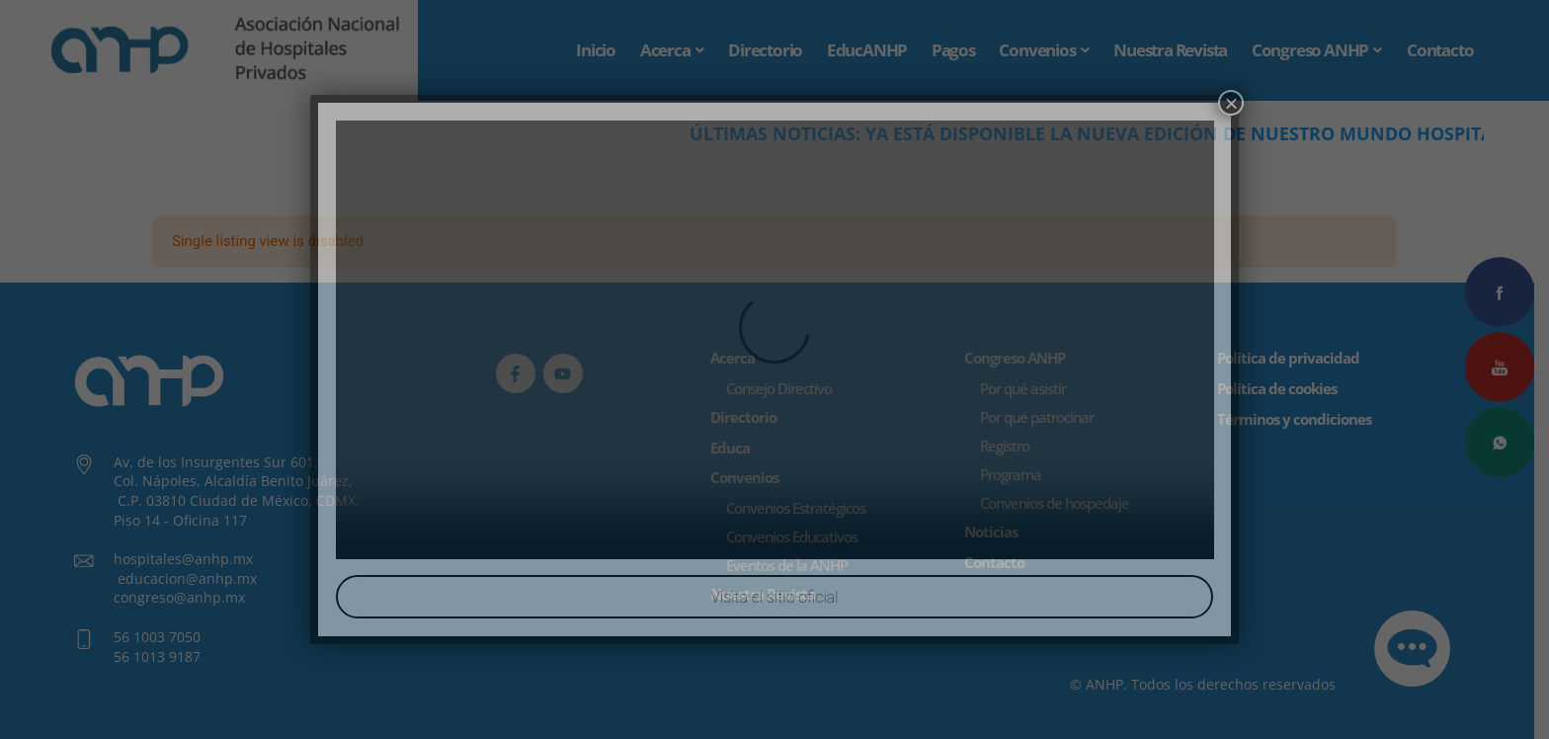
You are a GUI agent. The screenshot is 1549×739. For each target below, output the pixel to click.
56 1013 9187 (157, 656)
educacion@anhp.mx (187, 578)
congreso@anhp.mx (179, 598)
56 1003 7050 (157, 636)
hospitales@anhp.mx (183, 559)
